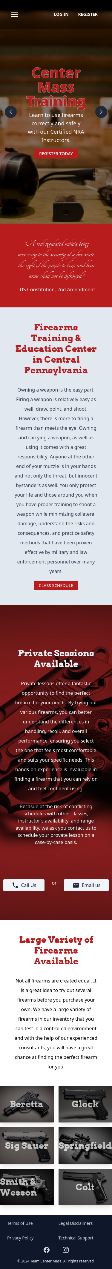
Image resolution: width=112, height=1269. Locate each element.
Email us (86, 885)
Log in (61, 14)
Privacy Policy (20, 1238)
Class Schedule (56, 585)
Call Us (24, 885)
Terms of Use (20, 1223)
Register (88, 14)
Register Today (56, 153)
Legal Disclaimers (76, 1223)
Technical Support (76, 1238)
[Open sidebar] (14, 14)
